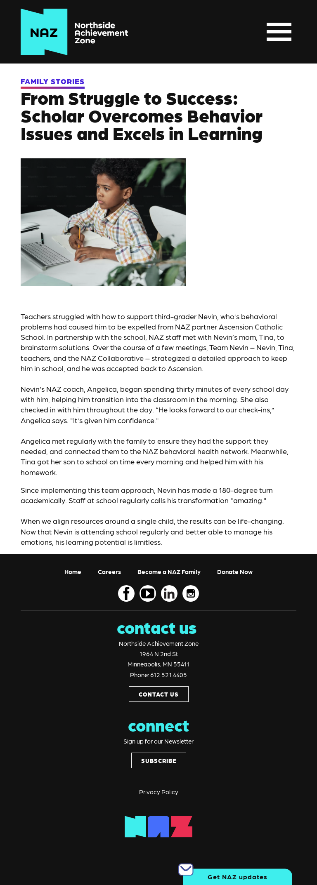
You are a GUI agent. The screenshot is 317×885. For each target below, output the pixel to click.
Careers (109, 571)
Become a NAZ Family (169, 571)
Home (72, 571)
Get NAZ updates (237, 876)
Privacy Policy (158, 792)
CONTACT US (159, 694)
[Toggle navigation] (279, 32)
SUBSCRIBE (158, 760)
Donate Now (235, 571)
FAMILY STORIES (53, 81)
